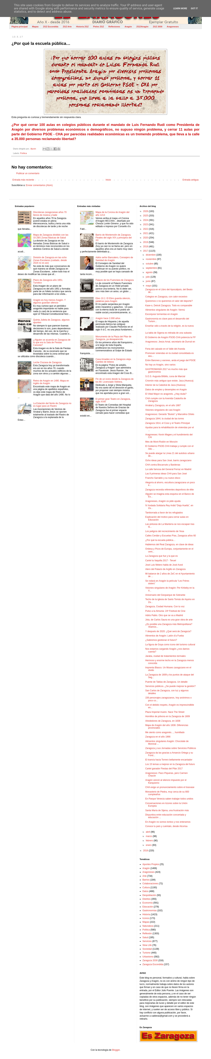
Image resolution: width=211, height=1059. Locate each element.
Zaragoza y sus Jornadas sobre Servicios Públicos (170, 748)
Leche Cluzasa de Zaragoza (47, 362)
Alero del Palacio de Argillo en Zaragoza (165, 569)
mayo (149, 285)
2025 (146, 215)
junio (148, 281)
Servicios (147, 941)
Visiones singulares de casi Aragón (162, 410)
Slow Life (147, 945)
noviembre (151, 259)
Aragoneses (173, 26)
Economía (147, 902)
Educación (147, 906)
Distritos (146, 899)
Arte (144, 876)
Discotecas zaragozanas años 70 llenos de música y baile (50, 213)
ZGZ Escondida (50, 26)
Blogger (116, 1050)
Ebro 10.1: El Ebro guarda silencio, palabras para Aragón (112, 299)
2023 (146, 224)
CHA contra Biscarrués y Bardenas (162, 464)
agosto (149, 272)
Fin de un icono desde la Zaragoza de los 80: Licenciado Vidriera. (114, 380)
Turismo (146, 952)
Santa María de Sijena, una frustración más (167, 810)
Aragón (128, 26)
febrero (150, 840)
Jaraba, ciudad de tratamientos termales (165, 656)
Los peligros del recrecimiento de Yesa (164, 531)
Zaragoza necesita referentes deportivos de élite (169, 489)
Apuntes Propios (150, 864)
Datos (145, 891)
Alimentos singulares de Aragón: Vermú (165, 310)
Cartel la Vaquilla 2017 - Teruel (160, 560)
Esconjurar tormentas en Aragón (161, 314)
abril (148, 832)
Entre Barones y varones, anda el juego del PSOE (170, 360)
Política (23, 153)
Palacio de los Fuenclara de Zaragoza (114, 280)
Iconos (145, 918)
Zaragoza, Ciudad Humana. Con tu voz (165, 606)
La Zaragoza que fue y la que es (161, 556)
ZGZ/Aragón (142, 26)
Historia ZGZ (82, 26)
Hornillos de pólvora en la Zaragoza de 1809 (167, 716)
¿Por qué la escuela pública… (160, 540)
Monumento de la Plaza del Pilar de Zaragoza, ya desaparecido (113, 338)
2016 (146, 850)
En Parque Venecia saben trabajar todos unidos (169, 798)
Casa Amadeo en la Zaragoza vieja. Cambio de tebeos (113, 360)
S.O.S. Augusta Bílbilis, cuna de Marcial (165, 376)
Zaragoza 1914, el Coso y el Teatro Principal (167, 423)
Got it (194, 8)
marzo (149, 836)
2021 (146, 233)
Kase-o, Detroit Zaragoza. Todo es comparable (168, 305)
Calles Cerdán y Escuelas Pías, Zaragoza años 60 (170, 535)
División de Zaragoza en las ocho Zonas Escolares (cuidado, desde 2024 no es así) (50, 260)
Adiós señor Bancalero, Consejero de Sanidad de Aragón (114, 258)
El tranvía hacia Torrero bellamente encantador (168, 759)
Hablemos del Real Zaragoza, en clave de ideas (169, 544)
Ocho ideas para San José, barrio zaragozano (168, 460)
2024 (146, 220)
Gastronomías (149, 910)
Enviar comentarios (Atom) (39, 185)
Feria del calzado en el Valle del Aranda (165, 349)
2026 (146, 211)
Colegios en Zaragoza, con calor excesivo (166, 296)
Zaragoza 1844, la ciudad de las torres (164, 418)
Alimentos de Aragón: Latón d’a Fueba (164, 635)
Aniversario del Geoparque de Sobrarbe (165, 595)
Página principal (20, 26)
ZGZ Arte (67, 26)
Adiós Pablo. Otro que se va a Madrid (164, 615)
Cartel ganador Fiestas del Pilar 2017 (164, 768)
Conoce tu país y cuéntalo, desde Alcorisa (166, 826)
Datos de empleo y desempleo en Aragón (166, 389)
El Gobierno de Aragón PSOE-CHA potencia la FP (170, 337)
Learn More (180, 8)
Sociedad (147, 949)
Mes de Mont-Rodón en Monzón (161, 441)
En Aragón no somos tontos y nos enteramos (167, 822)
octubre (150, 263)
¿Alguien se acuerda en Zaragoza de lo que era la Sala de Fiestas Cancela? (51, 342)
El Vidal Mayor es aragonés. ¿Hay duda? (166, 394)
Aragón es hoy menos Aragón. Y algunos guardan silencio (49, 301)
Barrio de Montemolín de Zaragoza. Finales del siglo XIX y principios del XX (113, 238)
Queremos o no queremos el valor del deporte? (169, 301)
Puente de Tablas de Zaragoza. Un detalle (166, 682)
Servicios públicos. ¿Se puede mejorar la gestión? (170, 686)
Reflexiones (114, 26)
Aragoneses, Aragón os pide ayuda (163, 501)
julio (148, 277)
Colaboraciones (150, 883)
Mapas (35, 26)
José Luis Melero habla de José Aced (164, 565)
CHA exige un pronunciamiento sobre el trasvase (169, 787)
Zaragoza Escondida (152, 964)
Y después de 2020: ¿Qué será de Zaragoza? (168, 631)
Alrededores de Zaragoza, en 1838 (162, 721)
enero (149, 845)
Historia (146, 914)
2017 (146, 251)
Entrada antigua (191, 179)
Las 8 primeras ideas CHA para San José (166, 473)
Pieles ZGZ (98, 26)
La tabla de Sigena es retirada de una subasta (168, 333)
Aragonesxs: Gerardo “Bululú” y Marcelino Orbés (169, 414)
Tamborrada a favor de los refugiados (164, 512)
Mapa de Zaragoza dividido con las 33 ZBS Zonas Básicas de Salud (50, 236)
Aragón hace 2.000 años (107, 318)
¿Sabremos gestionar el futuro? (161, 640)
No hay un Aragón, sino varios (160, 364)
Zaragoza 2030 (150, 960)
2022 (146, 229)
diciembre (151, 254)
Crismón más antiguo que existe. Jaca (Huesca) (169, 380)
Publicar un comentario (27, 173)
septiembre (152, 268)
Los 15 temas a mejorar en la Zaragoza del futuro (170, 764)
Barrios (146, 879)
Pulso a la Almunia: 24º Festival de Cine (165, 611)
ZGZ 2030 (157, 26)
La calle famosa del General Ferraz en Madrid (168, 469)
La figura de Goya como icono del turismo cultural (170, 644)
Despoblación (149, 895)
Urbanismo (147, 956)
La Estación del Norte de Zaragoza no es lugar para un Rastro (52, 404)
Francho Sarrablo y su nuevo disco (162, 478)
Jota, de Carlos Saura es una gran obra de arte (169, 619)
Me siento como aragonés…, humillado (165, 732)
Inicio (108, 179)
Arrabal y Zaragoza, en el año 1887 (163, 405)
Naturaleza (147, 926)
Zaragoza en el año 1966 (157, 736)
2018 (146, 246)
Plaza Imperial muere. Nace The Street (164, 712)
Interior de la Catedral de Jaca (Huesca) (165, 385)
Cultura (146, 887)
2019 (146, 242)
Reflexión (147, 933)
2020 (146, 237)
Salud (145, 937)
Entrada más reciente (23, 179)
